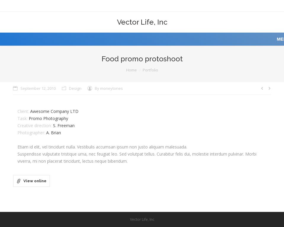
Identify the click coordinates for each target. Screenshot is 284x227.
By (109, 88)
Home (131, 70)
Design (75, 88)
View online (34, 181)
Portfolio (150, 70)
